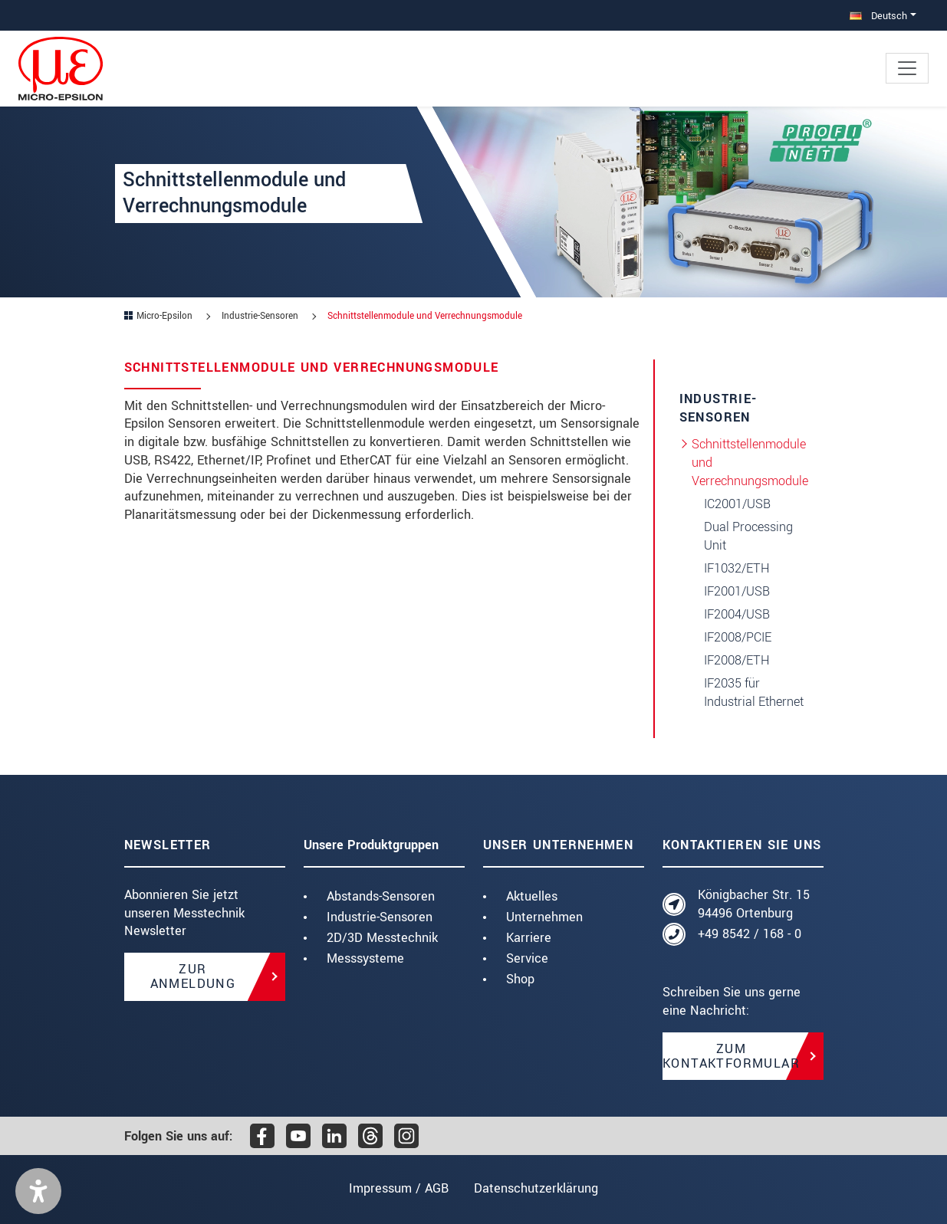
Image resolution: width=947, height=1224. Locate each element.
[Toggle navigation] (907, 68)
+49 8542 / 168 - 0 (749, 934)
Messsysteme (365, 958)
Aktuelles (531, 896)
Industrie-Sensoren (379, 917)
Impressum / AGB (396, 1188)
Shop (520, 979)
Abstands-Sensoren (381, 896)
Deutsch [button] (878, 15)
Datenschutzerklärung (538, 1188)
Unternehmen (544, 917)
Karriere (528, 938)
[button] (38, 1191)
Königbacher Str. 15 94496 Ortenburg (754, 904)
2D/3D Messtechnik (382, 938)
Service (527, 958)
